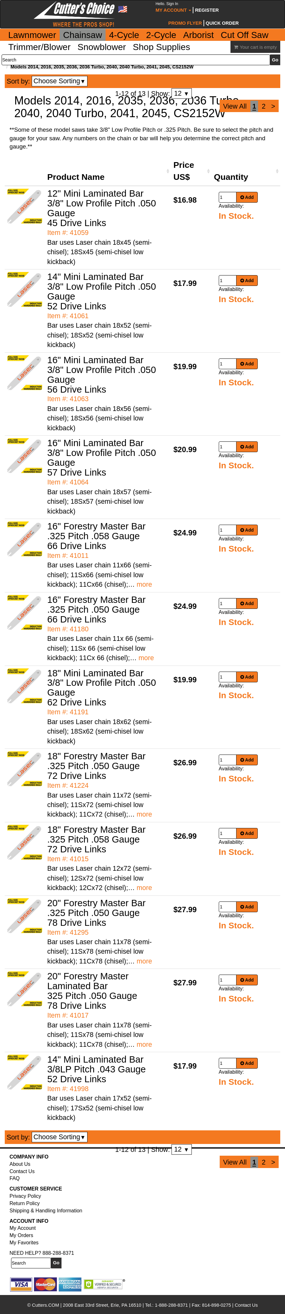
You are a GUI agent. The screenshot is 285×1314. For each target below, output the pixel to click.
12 (181, 93)
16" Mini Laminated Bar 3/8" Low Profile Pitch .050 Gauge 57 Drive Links (101, 457)
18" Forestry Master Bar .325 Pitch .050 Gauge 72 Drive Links (96, 766)
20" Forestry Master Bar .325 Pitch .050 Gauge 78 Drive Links (96, 913)
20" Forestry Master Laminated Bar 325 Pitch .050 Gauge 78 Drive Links (92, 991)
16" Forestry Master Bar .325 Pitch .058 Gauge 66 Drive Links (96, 536)
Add (247, 197)
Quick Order (222, 23)
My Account (173, 7)
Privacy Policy (25, 1196)
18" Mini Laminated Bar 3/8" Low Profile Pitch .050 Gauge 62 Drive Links (101, 688)
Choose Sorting (60, 81)
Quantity (231, 177)
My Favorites (24, 1242)
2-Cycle (161, 35)
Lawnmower (32, 35)
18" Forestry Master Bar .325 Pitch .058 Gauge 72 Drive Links (96, 839)
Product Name (76, 177)
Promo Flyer (185, 23)
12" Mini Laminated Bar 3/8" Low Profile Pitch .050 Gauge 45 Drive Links (101, 208)
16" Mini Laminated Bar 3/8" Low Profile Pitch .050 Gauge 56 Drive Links (101, 375)
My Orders (21, 1235)
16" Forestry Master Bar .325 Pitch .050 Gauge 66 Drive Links (96, 609)
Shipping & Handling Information (46, 1210)
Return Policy (25, 1203)
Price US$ (183, 171)
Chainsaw (82, 35)
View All (235, 106)
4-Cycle (124, 35)
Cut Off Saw (244, 35)
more (144, 584)
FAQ (15, 1178)
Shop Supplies (161, 47)
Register (207, 10)
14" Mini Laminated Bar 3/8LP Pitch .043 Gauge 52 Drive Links (96, 1069)
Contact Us (22, 1171)
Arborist (198, 35)
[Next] (273, 106)
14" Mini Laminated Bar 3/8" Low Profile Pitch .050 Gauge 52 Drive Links (101, 291)
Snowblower (102, 47)
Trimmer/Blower (39, 47)
